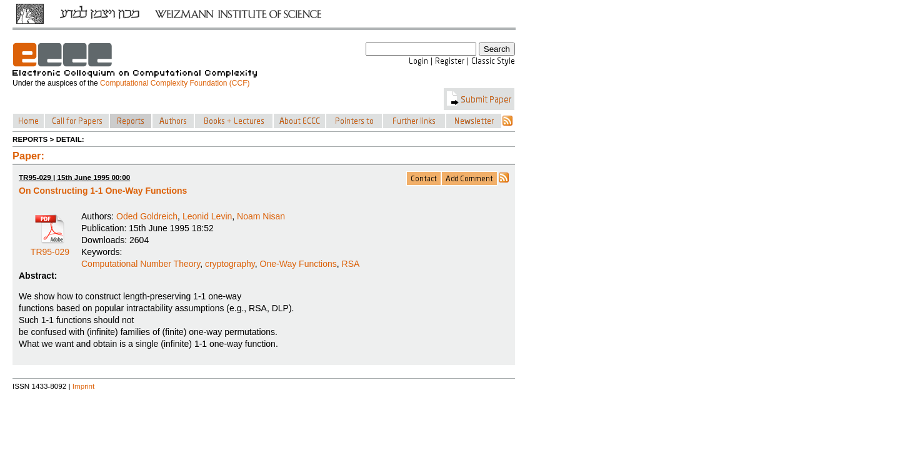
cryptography (230, 264)
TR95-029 (50, 247)
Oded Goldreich (147, 216)
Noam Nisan (261, 216)
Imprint (83, 386)
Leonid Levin (207, 216)
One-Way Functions (298, 264)
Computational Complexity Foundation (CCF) (174, 83)
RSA (351, 264)
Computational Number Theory (140, 264)
